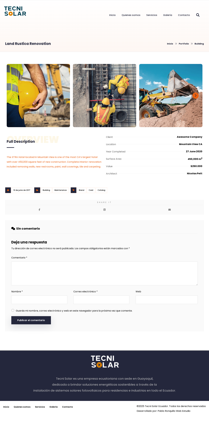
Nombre (17, 291)
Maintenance (60, 190)
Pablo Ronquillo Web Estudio (174, 411)
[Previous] (13, 95)
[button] (197, 15)
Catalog (101, 190)
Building (46, 190)
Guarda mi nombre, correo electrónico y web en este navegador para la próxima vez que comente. (74, 310)
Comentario (19, 257)
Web (138, 291)
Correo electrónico (85, 291)
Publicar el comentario (31, 320)
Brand (81, 190)
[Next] (195, 95)
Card (91, 190)
